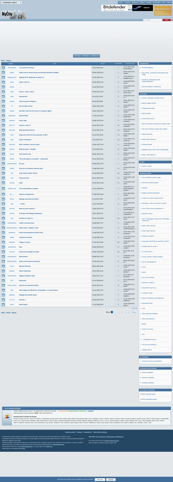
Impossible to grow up (149, 318)
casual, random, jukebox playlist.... (153, 287)
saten (12, 139)
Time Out (12, 208)
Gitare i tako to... (24, 82)
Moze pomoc (23, 256)
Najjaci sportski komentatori (151, 223)
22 (122, 312)
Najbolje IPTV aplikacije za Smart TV (31, 77)
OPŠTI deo (86, 56)
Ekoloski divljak (147, 175)
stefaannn (12, 295)
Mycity (144, 354)
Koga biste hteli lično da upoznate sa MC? (33, 135)
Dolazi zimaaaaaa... (25, 139)
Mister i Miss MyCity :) (149, 185)
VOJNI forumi (94, 56)
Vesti (97, 467)
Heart (144, 302)
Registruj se (135, 2)
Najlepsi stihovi (147, 380)
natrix (12, 204)
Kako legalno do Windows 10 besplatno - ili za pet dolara (38, 290)
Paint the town (24, 178)
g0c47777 (12, 125)
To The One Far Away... (27, 68)
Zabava (12, 72)
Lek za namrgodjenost (149, 292)
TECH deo (77, 56)
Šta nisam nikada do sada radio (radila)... (155, 159)
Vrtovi (144, 297)
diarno (12, 304)
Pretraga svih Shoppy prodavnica (30, 213)
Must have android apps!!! (150, 213)
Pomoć (169, 2)
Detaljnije (91, 441)
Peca (11, 290)
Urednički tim (88, 462)
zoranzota (12, 144)
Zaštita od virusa (110, 467)
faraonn (12, 87)
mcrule (12, 266)
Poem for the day (147, 359)
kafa (20, 247)
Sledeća (134, 312)
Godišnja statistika (148, 413)
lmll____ (11, 194)
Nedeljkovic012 (12, 77)
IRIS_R (12, 199)
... (19, 87)
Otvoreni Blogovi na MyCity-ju (151, 117)
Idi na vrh (135, 308)
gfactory (12, 149)
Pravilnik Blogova (147, 98)
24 (129, 312)
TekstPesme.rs (120, 467)
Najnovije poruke (70, 462)
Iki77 (12, 280)
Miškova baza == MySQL (27, 149)
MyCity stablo (146, 144)
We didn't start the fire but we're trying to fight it (35, 111)
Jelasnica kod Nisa (25, 237)
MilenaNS (12, 242)
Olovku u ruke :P (25, 125)
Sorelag (12, 183)
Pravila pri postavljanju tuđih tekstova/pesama (151, 110)
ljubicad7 (12, 271)
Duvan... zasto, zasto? (26, 91)
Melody (12, 159)
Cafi (12, 173)
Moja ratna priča (147, 164)
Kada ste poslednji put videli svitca (31, 232)
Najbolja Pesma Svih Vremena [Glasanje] (155, 180)
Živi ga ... (22, 163)
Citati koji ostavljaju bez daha (29, 252)
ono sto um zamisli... (148, 307)
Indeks (3, 312)
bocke (12, 82)
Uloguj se (127, 2)
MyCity (121, 2)
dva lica (12, 154)
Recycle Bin (23, 96)
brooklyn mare (12, 188)
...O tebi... (22, 204)
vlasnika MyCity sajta (58, 474)
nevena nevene (11, 285)
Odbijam (111, 479)
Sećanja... (145, 218)
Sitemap (79, 462)
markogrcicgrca (11, 256)
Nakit (21, 183)
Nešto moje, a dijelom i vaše (28, 228)
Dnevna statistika (147, 402)
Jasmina (11, 101)
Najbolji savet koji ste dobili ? (29, 199)
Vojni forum (103, 467)
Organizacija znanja (148, 138)
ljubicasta (12, 120)
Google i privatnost (148, 266)
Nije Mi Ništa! (23, 115)
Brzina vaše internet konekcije (29, 261)
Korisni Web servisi (25, 106)
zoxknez (11, 213)
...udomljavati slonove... (149, 369)
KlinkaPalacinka (12, 163)
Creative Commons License (111, 471)
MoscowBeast (12, 68)
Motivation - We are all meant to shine (154, 233)
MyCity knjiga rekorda (149, 133)
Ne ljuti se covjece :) (26, 218)
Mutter (12, 237)
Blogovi (142, 2)
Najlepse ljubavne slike (27, 276)
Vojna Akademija (25, 271)
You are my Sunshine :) (149, 375)
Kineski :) (22, 300)
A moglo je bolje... (147, 323)
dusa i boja (23, 120)
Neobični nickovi (147, 244)
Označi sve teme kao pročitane (152, 391)
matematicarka (12, 276)
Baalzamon (12, 232)
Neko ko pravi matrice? (27, 208)
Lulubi (12, 96)
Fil (12, 106)
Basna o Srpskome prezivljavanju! (153, 328)
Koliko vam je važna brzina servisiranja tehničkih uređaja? (39, 72)
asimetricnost (12, 247)
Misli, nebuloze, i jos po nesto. (29, 144)
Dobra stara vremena (149, 256)
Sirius (12, 135)
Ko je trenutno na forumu (13, 438)
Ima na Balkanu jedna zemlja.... (152, 208)
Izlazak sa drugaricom (26, 194)
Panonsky (12, 130)
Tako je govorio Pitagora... (28, 101)
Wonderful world (147, 333)
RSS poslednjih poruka (149, 429)
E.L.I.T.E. (12, 300)
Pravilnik (148, 2)
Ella (12, 218)
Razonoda (22, 280)
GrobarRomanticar (12, 228)
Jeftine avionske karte (26, 223)
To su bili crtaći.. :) (148, 282)
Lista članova (156, 2)
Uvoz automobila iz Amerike (28, 188)
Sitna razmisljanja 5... (149, 349)
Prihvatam (100, 479)
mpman (12, 111)
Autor (11, 64)
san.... (144, 364)
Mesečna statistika (148, 408)
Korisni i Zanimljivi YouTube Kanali (153, 128)
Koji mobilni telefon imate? (28, 173)
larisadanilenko (12, 223)
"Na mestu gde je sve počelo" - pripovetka (33, 159)
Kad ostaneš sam (25, 154)
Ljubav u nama (146, 196)
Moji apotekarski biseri (27, 130)
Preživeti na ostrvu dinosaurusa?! (152, 228)
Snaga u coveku (24, 242)
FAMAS (12, 168)
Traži (163, 2)
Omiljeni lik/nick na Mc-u (150, 276)
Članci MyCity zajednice (100, 462)
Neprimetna (11, 115)
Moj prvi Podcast (25, 266)
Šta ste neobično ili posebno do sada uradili (156, 154)
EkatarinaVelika (12, 261)
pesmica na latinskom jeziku (29, 285)
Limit (12, 178)
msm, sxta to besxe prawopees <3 (153, 239)
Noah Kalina (23, 304)
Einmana (12, 252)
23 (125, 312)
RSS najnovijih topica (149, 424)
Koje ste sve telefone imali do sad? (31, 168)
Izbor (143, 338)
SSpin (12, 91)
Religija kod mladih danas (28, 295)
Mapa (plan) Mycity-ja (149, 169)
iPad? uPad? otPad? (148, 261)
